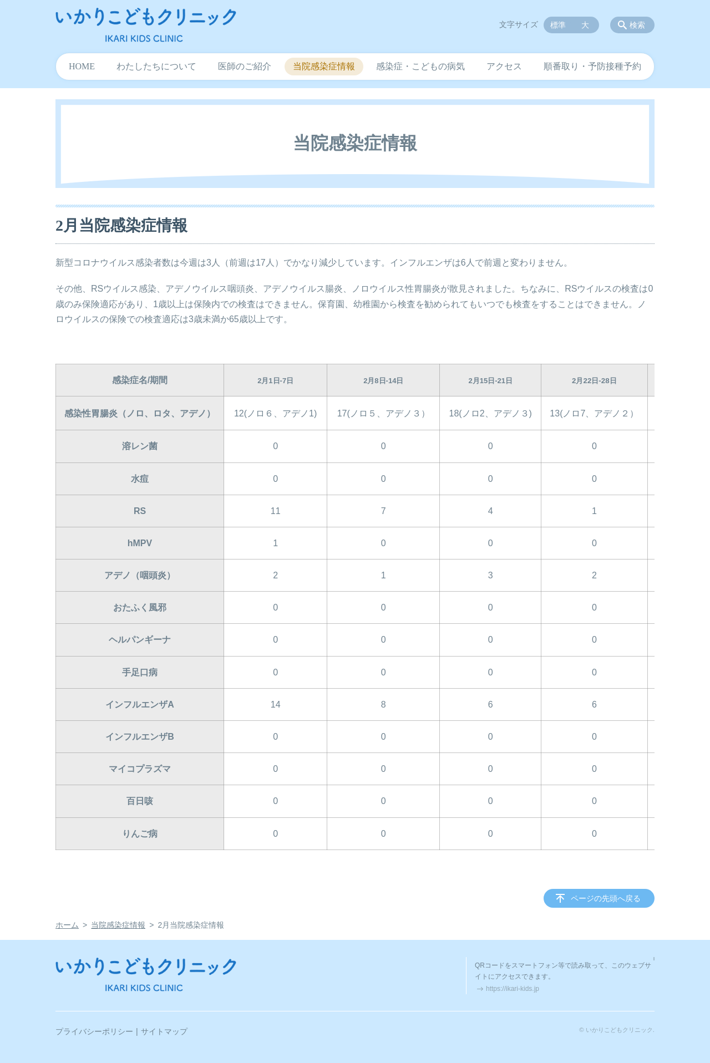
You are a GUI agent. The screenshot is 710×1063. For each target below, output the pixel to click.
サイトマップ (164, 1031)
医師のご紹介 (244, 66)
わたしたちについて (156, 66)
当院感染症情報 (324, 66)
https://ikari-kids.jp (512, 989)
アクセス (504, 66)
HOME (82, 66)
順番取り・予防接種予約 (592, 66)
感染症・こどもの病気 (420, 66)
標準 (558, 25)
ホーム (67, 924)
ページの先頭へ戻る (606, 898)
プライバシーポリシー (94, 1031)
